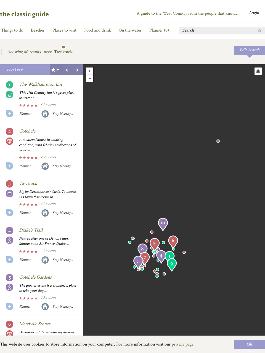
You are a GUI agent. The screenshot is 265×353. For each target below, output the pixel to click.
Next (77, 69)
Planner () (159, 30)
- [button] (89, 78)
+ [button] (89, 71)
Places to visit (64, 30)
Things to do (12, 30)
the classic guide (24, 14)
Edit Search (249, 50)
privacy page (183, 344)
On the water (130, 30)
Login (254, 13)
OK (250, 344)
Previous (66, 69)
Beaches (38, 30)
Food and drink (97, 30)
